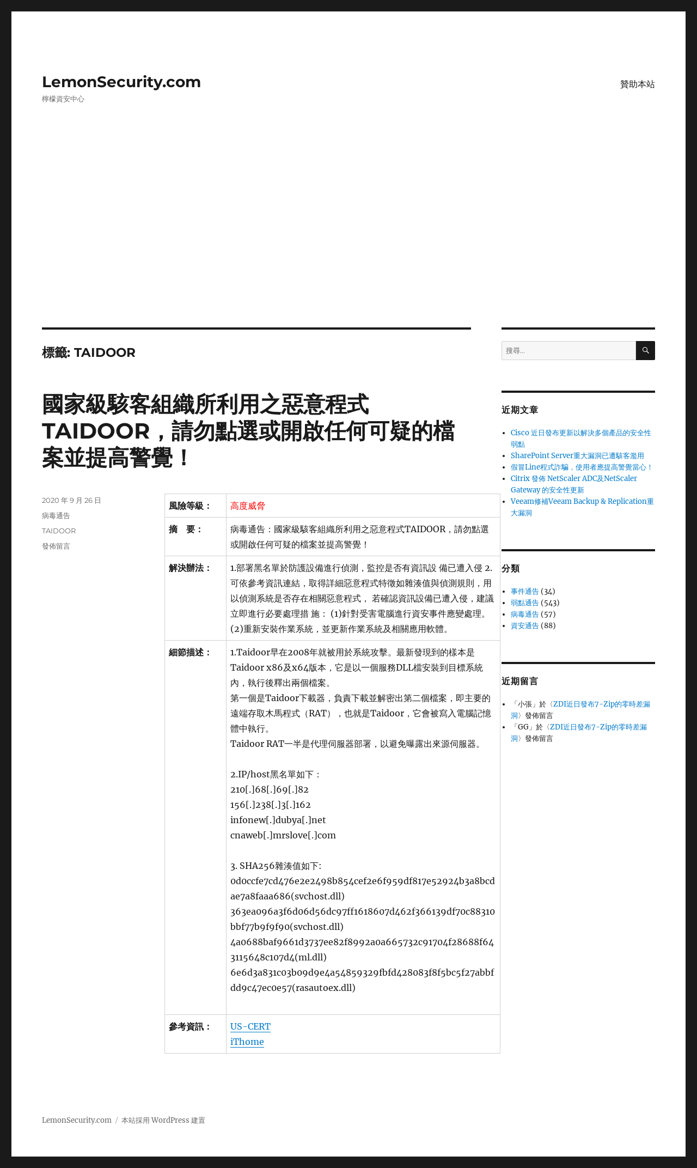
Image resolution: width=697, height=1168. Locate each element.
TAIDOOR (59, 530)
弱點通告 (525, 602)
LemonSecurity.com (121, 81)
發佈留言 (56, 546)
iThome (247, 1041)
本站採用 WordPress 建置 (163, 1120)
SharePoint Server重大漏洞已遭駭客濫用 (577, 455)
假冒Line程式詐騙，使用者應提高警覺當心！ (582, 467)
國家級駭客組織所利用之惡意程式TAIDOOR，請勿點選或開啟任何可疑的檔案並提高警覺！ (248, 431)
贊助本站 (637, 84)
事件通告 (525, 591)
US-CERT (250, 1026)
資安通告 (525, 625)
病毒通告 (56, 515)
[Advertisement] (348, 247)
